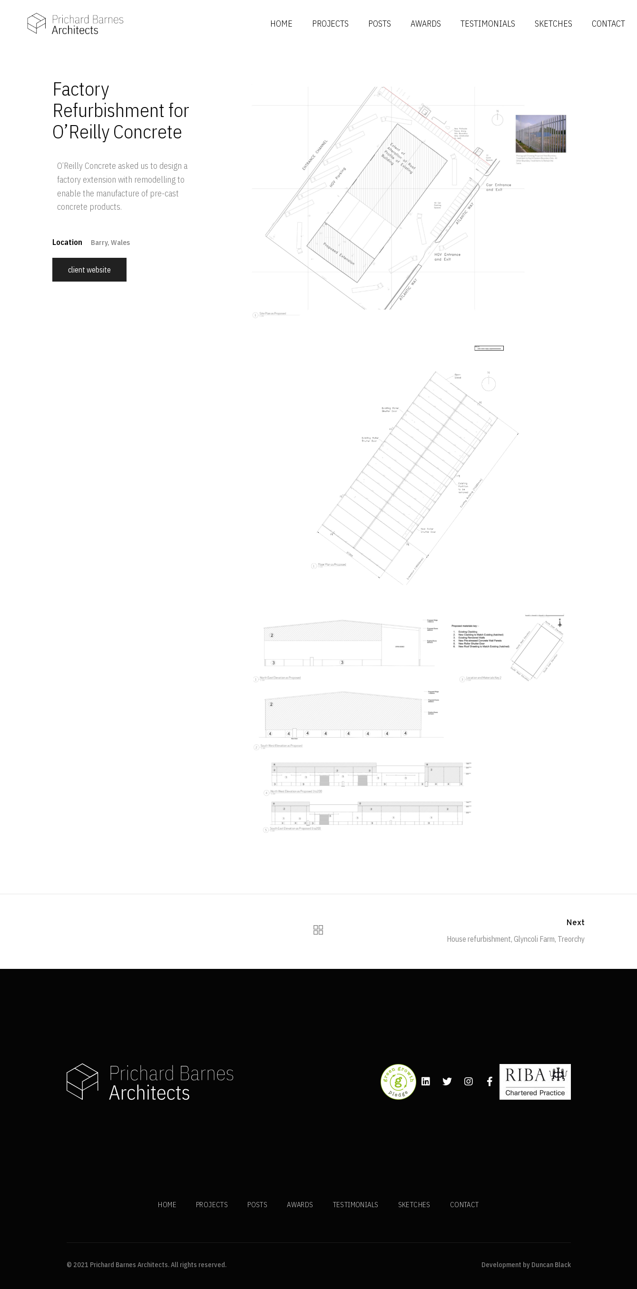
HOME (281, 23)
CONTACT (608, 23)
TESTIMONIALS (488, 23)
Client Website (89, 269)
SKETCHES (553, 23)
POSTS (379, 23)
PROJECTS (330, 23)
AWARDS (426, 23)
